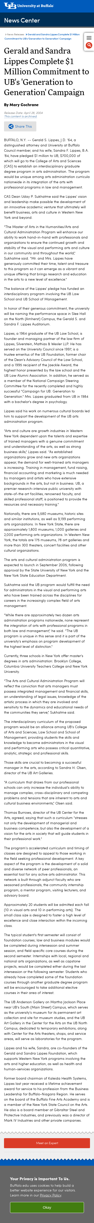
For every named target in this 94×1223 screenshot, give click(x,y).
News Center (22, 20)
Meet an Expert (47, 1143)
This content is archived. (20, 116)
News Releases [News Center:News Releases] (15, 34)
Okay (47, 1207)
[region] (47, 1194)
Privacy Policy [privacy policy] (50, 1195)
